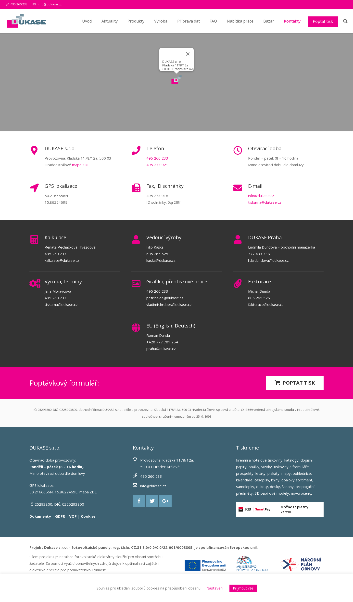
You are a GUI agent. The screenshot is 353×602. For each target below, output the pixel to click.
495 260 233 (157, 158)
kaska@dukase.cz (161, 260)
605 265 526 (259, 297)
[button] (176, 80)
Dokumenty (40, 516)
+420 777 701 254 (162, 341)
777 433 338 (259, 253)
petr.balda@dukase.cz (164, 297)
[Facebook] (139, 501)
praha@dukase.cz (161, 348)
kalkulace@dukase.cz (62, 260)
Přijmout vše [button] (243, 588)
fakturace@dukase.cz (266, 304)
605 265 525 (157, 253)
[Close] (188, 54)
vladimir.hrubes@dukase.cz (169, 304)
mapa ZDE (80, 164)
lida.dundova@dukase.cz (268, 260)
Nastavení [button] (214, 588)
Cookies (88, 516)
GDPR (60, 516)
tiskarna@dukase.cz (264, 202)
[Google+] (165, 501)
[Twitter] (152, 501)
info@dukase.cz (50, 4)
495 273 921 (157, 164)
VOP (73, 516)
